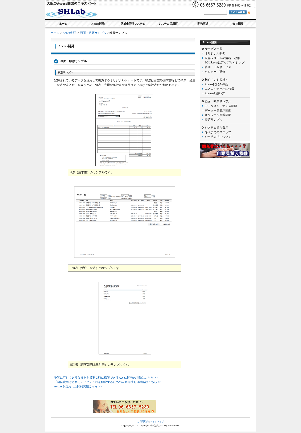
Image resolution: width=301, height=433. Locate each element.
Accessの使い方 (215, 93)
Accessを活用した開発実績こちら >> (78, 386)
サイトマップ (157, 421)
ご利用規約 (143, 421)
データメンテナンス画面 (221, 106)
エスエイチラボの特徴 (219, 88)
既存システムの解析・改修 (222, 58)
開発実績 (202, 23)
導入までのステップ (218, 132)
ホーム (63, 23)
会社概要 (237, 23)
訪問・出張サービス (218, 67)
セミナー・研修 (215, 71)
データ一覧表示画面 (218, 110)
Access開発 (98, 23)
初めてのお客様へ (216, 79)
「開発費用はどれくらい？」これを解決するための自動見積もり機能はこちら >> (107, 382)
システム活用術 (168, 23)
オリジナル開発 (215, 53)
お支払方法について (218, 136)
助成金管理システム (133, 23)
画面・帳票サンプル (93, 32)
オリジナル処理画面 (218, 115)
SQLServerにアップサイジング (224, 62)
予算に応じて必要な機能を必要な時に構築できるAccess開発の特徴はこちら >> (106, 377)
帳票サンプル (213, 119)
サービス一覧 (213, 48)
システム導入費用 (216, 127)
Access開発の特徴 (216, 84)
